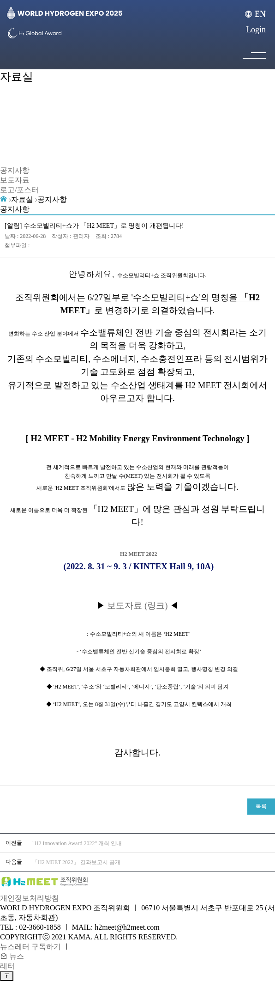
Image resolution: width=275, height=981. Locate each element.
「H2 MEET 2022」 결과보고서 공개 (76, 862)
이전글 (14, 843)
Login (256, 29)
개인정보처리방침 (29, 898)
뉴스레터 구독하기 (30, 947)
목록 (261, 806)
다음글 (14, 862)
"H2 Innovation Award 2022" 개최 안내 (77, 843)
